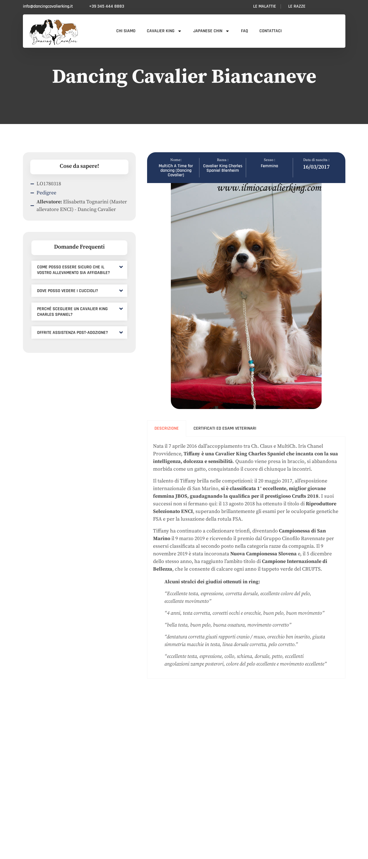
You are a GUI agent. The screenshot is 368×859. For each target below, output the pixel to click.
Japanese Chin (211, 31)
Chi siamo (125, 31)
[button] (79, 270)
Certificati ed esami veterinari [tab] (224, 428)
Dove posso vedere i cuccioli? (67, 291)
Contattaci (270, 31)
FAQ (244, 31)
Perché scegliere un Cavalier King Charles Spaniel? (72, 311)
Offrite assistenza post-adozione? (72, 333)
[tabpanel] (246, 558)
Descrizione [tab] (166, 428)
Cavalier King (164, 31)
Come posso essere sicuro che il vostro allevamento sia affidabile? (73, 270)
